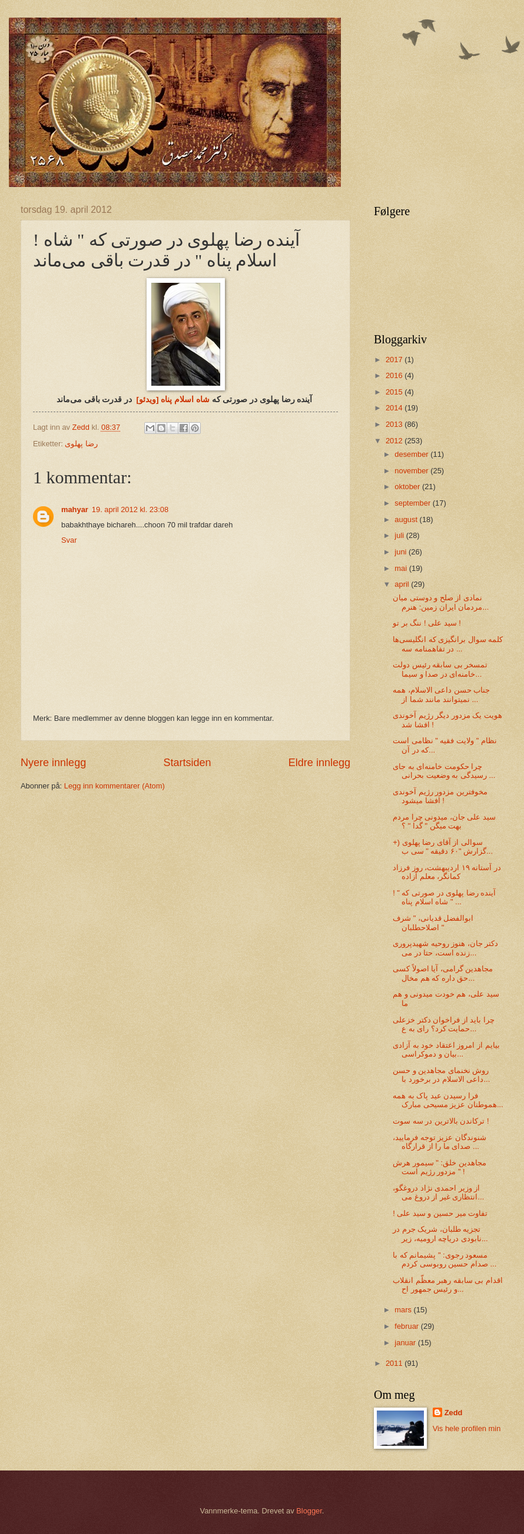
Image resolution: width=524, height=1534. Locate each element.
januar (405, 1342)
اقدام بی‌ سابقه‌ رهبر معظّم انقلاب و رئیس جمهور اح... (448, 1285)
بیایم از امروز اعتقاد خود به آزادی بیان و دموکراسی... (446, 1049)
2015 (395, 391)
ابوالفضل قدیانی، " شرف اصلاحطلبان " (433, 922)
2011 (395, 1363)
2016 (395, 375)
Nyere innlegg (53, 762)
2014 (395, 407)
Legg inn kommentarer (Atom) (114, 785)
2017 (395, 359)
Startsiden (187, 762)
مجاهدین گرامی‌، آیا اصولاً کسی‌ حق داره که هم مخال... (443, 973)
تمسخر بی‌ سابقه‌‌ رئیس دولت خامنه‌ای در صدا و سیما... (440, 669)
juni (401, 551)
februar (407, 1326)
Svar (69, 540)
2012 (395, 440)
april (402, 584)
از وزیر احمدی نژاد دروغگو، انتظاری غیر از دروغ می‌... (438, 1192)
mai (401, 568)
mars (403, 1309)
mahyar (74, 509)
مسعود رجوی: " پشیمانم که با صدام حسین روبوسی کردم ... (444, 1259)
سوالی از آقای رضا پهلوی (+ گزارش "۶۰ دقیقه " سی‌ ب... (443, 846)
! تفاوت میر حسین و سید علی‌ (440, 1213)
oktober (408, 486)
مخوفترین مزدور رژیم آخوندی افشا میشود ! (440, 796)
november (412, 470)
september (413, 503)
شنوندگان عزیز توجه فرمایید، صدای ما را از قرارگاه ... (439, 1142)
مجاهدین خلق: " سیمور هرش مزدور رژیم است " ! (439, 1167)
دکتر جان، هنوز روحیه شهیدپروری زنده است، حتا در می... (445, 948)
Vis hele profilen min (467, 1428)
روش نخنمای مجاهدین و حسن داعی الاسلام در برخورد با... (441, 1075)
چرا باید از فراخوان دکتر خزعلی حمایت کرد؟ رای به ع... (444, 1024)
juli (400, 535)
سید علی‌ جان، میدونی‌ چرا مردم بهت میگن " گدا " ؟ (444, 821)
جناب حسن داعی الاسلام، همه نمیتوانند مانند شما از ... (441, 694)
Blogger (309, 1510)
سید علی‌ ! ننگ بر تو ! (427, 623)
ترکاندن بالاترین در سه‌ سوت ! (441, 1121)
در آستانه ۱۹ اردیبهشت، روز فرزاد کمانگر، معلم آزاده (447, 872)
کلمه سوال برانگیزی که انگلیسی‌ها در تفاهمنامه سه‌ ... (448, 644)
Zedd (454, 1412)
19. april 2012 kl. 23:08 (130, 509)
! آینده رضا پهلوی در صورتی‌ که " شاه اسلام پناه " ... (444, 897)
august (406, 519)
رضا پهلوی (81, 443)
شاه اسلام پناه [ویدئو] (173, 399)
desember (412, 454)
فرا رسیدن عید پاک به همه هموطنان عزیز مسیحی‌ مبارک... (448, 1100)
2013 (395, 424)
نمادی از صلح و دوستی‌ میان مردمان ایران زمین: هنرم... (441, 602)
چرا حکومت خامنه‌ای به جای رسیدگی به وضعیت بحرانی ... (444, 771)
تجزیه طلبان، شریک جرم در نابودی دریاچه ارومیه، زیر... (440, 1233)
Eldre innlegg (319, 762)
